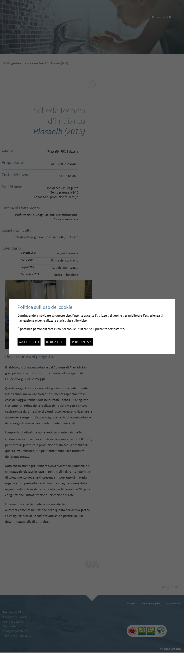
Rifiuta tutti (55, 342)
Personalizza (82, 342)
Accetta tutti (29, 342)
